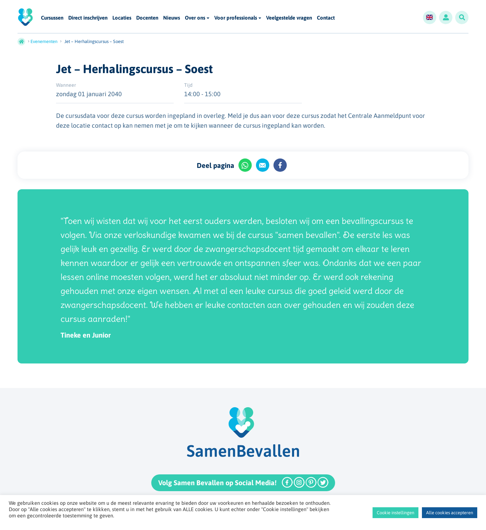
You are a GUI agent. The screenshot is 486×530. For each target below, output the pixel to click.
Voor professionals (235, 18)
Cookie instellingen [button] (395, 512)
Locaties (121, 18)
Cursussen (52, 18)
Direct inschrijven (87, 18)
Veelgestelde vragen (289, 18)
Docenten (147, 18)
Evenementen (43, 41)
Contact (326, 18)
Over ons (195, 18)
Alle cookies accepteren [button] (449, 512)
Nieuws (171, 18)
